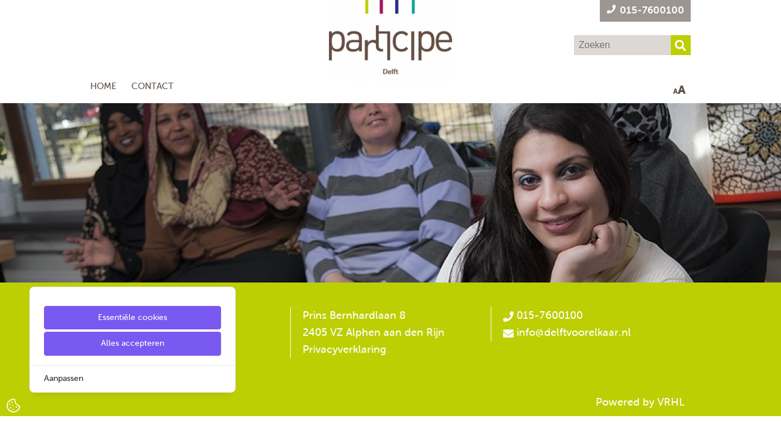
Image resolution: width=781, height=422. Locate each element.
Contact (152, 86)
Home (103, 86)
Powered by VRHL (640, 402)
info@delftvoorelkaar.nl (574, 332)
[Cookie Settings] (13, 405)
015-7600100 (543, 315)
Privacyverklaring (344, 349)
